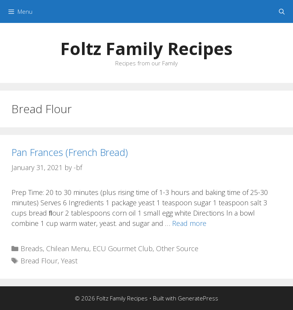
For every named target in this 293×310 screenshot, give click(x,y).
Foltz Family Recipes (146, 48)
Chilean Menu (67, 248)
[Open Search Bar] (281, 11)
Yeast (69, 260)
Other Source (177, 248)
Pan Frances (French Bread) (69, 152)
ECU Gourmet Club (123, 248)
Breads (32, 248)
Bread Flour (39, 260)
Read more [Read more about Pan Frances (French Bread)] (189, 223)
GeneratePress (198, 298)
